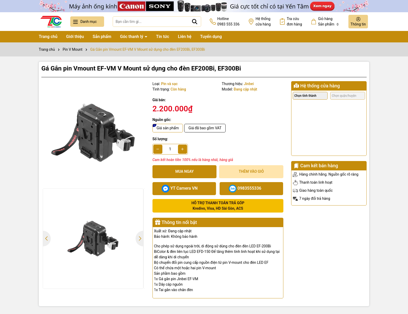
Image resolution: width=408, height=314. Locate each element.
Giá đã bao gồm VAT (204, 128)
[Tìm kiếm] (194, 21)
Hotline (228, 22)
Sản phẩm (102, 36)
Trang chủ (48, 36)
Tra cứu (294, 22)
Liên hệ (185, 36)
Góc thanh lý (132, 36)
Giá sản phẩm (168, 128)
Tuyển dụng (211, 36)
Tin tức (162, 36)
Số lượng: (160, 139)
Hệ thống (263, 22)
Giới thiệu (75, 36)
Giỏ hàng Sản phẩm (329, 22)
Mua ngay (184, 171)
